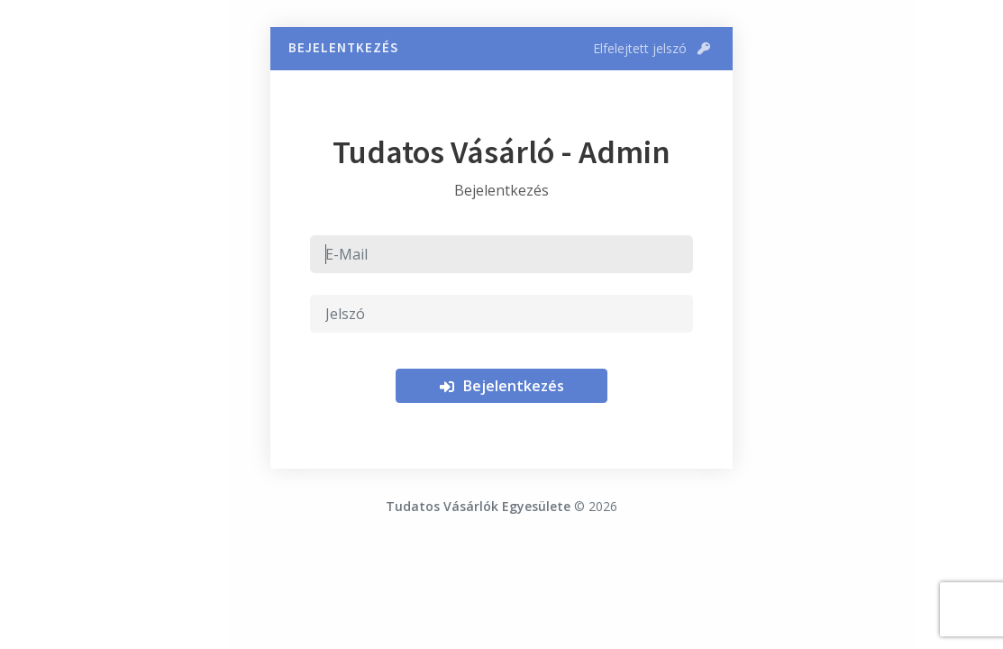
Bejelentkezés (501, 386)
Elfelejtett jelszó (651, 48)
